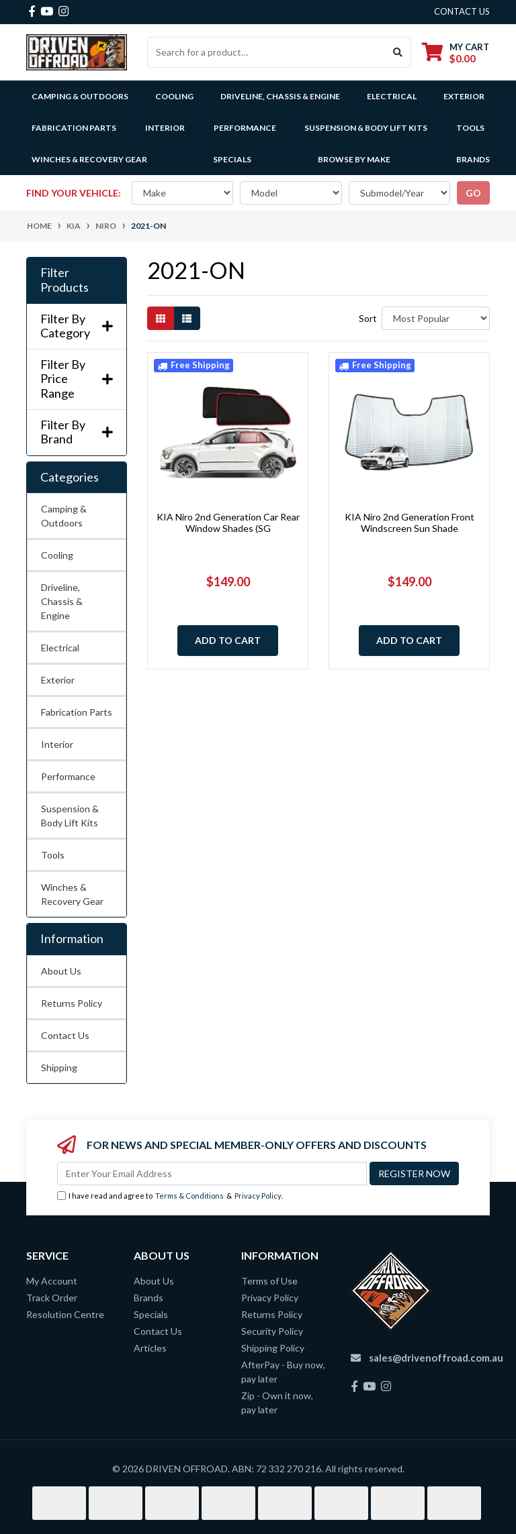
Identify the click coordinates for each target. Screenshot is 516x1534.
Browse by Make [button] (354, 159)
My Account (51, 1280)
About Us (61, 971)
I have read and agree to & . (170, 1196)
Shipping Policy (272, 1348)
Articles (150, 1348)
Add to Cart (228, 640)
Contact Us (65, 1035)
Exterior (58, 680)
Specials (232, 159)
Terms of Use (269, 1280)
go (473, 193)
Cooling (57, 555)
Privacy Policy (258, 1195)
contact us (462, 11)
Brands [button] (473, 159)
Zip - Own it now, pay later (277, 1402)
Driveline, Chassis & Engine (62, 601)
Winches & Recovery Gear (72, 894)
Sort (368, 318)
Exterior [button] (463, 96)
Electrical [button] (392, 96)
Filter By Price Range (76, 379)
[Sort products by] (436, 318)
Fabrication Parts (74, 128)
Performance (68, 776)
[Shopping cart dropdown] (455, 52)
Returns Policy (71, 1003)
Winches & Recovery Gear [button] (89, 159)
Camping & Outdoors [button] (80, 96)
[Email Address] (212, 1173)
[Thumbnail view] (160, 318)
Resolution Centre (65, 1314)
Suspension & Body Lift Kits (70, 815)
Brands (148, 1297)
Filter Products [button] (64, 280)
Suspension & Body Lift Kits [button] (365, 128)
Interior (57, 744)
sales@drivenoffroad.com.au (436, 1358)
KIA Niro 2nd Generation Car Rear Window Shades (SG (228, 522)
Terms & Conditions (189, 1195)
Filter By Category (76, 326)
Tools (470, 128)
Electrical (60, 647)
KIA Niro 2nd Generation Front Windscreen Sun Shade (409, 522)
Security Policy (272, 1331)
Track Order (51, 1297)
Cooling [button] (174, 96)
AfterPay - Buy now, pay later (283, 1371)
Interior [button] (165, 128)
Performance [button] (245, 128)
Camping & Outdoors (64, 516)
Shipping (59, 1067)
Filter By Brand (76, 432)
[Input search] (266, 52)
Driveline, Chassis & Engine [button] (280, 96)
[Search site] (398, 52)
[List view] (186, 318)
